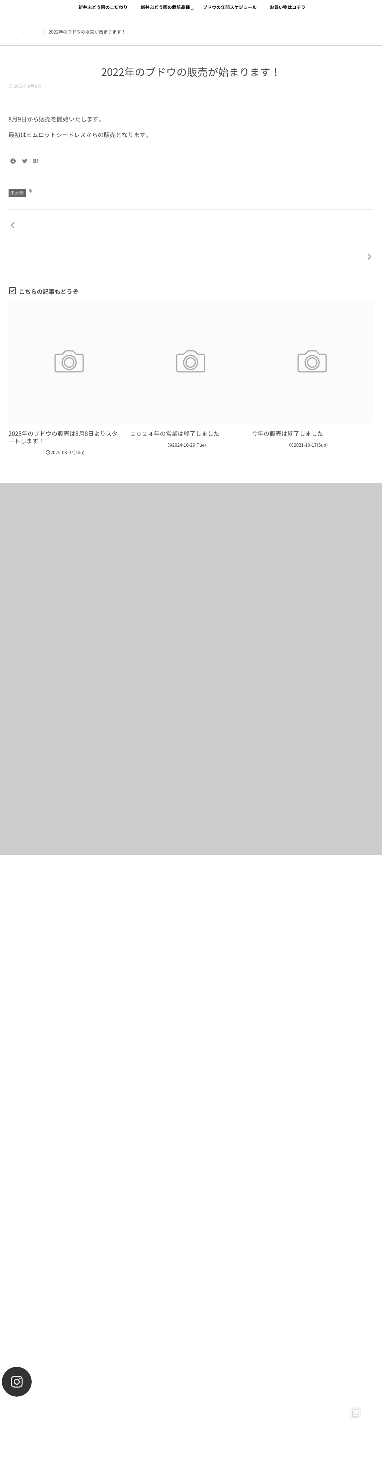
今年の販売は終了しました (287, 406)
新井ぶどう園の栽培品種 (165, 12)
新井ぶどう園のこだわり (102, 12)
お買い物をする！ (191, 936)
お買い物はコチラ (288, 12)
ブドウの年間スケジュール (230, 12)
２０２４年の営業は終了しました (175, 406)
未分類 (17, 193)
